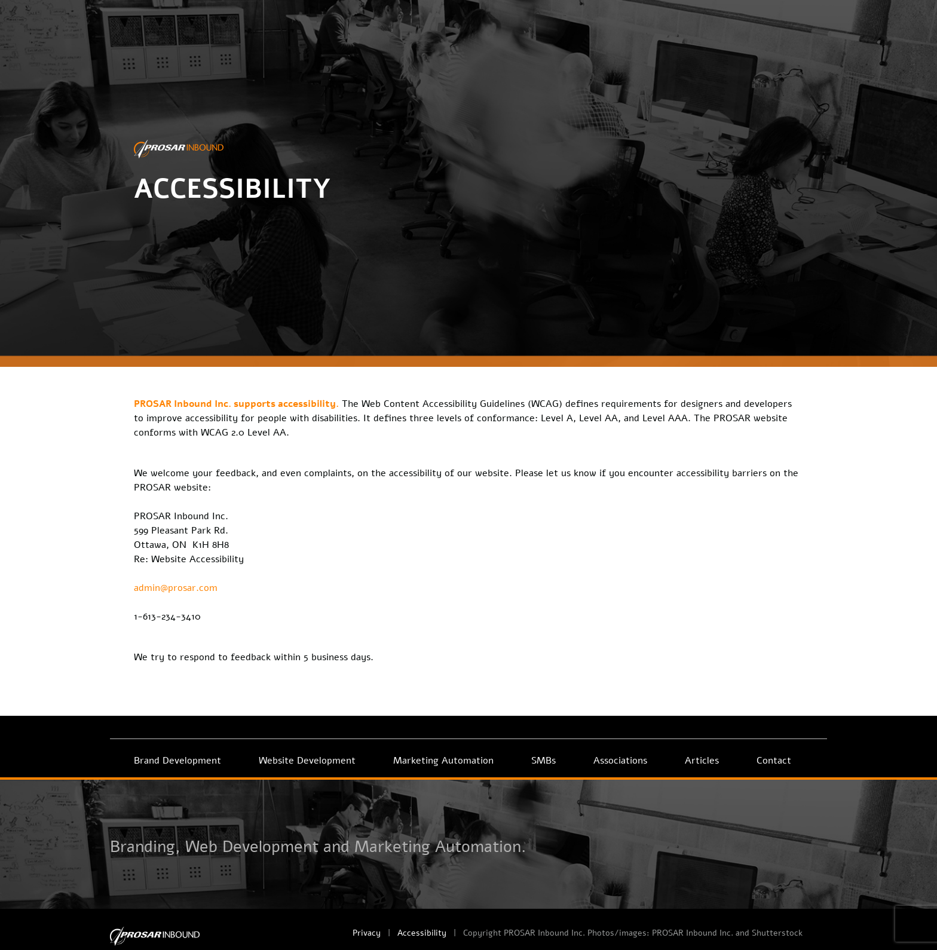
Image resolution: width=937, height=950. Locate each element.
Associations (620, 760)
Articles (702, 760)
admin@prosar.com (176, 587)
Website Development (307, 760)
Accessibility (421, 933)
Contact (774, 760)
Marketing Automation (443, 760)
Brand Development (177, 760)
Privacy (367, 933)
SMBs (543, 760)
